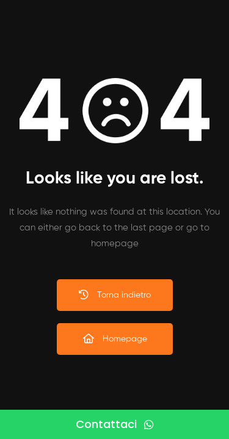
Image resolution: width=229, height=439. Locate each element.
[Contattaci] (114, 424)
